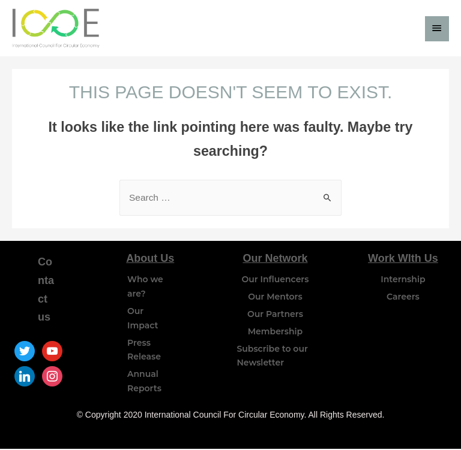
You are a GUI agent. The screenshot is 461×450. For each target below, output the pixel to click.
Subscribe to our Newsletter (272, 357)
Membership (275, 332)
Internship (403, 280)
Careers (403, 297)
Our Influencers (275, 280)
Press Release (144, 351)
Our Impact (142, 319)
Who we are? (145, 287)
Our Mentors (275, 297)
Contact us (46, 290)
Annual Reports (144, 382)
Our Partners (275, 315)
